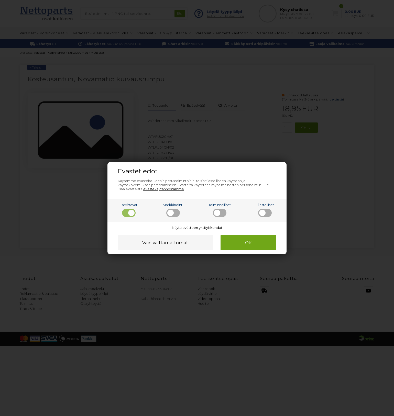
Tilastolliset (265, 210)
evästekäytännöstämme (163, 189)
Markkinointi (173, 210)
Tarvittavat (128, 210)
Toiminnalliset (220, 210)
